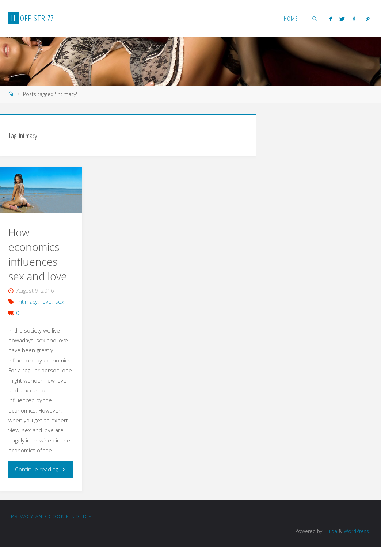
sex (59, 301)
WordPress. (357, 531)
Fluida (329, 531)
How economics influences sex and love (37, 254)
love (46, 301)
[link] (315, 18)
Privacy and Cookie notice (51, 516)
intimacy (28, 301)
